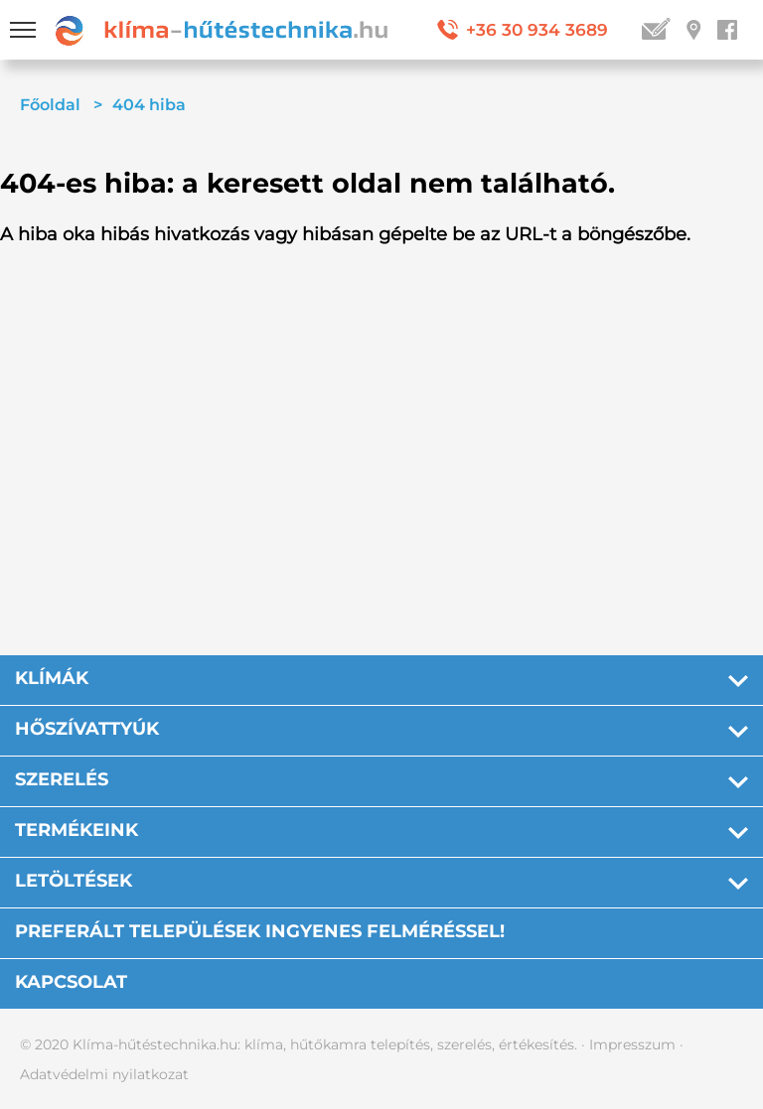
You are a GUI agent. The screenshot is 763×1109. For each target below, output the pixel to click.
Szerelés (61, 779)
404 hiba (149, 104)
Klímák (51, 678)
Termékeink (76, 830)
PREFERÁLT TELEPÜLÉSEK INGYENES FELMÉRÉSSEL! (260, 931)
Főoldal (50, 104)
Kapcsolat (71, 982)
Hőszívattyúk (87, 729)
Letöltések (73, 881)
